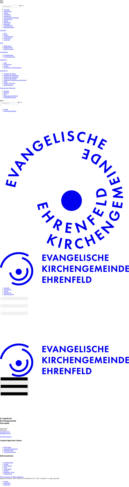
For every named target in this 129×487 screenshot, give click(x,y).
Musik (5, 82)
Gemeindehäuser (8, 36)
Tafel (5, 94)
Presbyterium (7, 38)
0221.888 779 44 (5, 432)
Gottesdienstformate (9, 57)
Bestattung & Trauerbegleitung (12, 67)
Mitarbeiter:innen (9, 49)
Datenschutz (7, 22)
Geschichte (7, 40)
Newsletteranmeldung (10, 111)
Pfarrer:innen (7, 46)
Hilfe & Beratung (9, 294)
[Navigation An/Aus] (14, 386)
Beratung (6, 92)
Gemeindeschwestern (10, 97)
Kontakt (6, 21)
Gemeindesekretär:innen (11, 449)
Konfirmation (7, 64)
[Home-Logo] (64, 251)
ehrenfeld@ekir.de (9, 27)
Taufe (5, 63)
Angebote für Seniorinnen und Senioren (15, 80)
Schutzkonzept (8, 19)
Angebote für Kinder (9, 74)
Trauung (6, 66)
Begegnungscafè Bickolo (11, 96)
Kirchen (6, 35)
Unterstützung (8, 466)
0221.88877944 (8, 26)
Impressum (7, 24)
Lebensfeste (7, 14)
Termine (6, 13)
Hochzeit (6, 470)
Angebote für (7, 16)
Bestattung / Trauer (9, 472)
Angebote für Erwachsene (11, 77)
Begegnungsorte (8, 85)
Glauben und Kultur (9, 83)
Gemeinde (6, 9)
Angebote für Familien (10, 78)
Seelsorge (6, 91)
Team (5, 33)
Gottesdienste (7, 11)
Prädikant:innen (8, 47)
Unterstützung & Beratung (11, 17)
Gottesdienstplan (8, 55)
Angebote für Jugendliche (11, 75)
